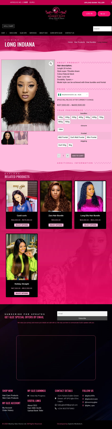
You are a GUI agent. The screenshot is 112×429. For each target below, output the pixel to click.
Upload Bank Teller (35, 411)
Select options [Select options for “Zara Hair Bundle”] (56, 225)
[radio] (60, 117)
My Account (7, 408)
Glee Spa (23, 33)
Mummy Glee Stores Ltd (17, 424)
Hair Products (79, 42)
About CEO (43, 33)
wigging (84, 141)
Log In (89, 14)
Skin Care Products (10, 398)
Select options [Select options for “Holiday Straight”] (22, 293)
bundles (83, 113)
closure (84, 126)
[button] (8, 26)
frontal (84, 133)
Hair (4, 33)
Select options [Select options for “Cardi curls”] (22, 225)
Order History (7, 410)
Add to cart (77, 156)
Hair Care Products (10, 395)
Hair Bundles (91, 42)
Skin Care (13, 33)
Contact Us (69, 33)
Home (70, 42)
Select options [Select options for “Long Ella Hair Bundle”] (90, 225)
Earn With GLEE (56, 33)
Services (33, 33)
